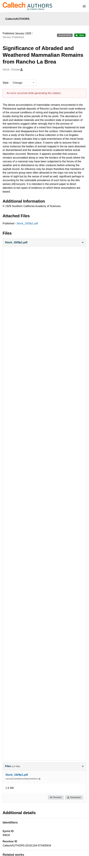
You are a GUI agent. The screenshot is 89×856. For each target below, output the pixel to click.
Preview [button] (55, 797)
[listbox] (23, 83)
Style (6, 82)
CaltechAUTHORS (17, 18)
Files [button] (44, 766)
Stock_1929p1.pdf (27, 223)
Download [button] (74, 797)
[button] (44, 242)
